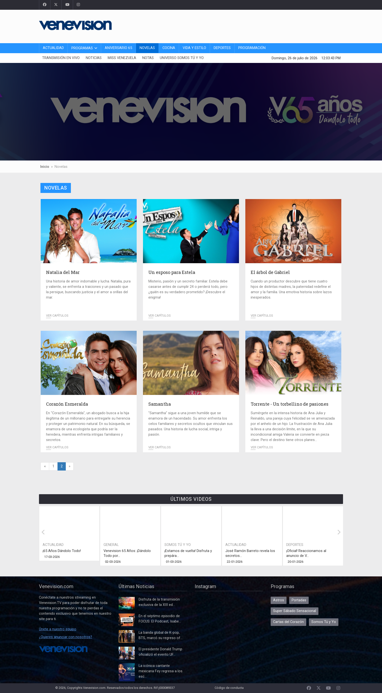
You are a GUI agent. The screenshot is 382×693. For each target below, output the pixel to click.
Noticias (94, 58)
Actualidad (53, 48)
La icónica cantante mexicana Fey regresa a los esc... (160, 671)
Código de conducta (229, 688)
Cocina (168, 48)
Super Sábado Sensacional (294, 611)
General (111, 545)
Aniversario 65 (118, 48)
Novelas (147, 48)
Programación (252, 48)
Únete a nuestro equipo (57, 629)
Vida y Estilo (194, 48)
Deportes (222, 48)
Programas (82, 48)
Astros (278, 600)
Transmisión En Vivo (61, 58)
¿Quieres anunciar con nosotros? (65, 637)
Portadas (299, 600)
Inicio (44, 167)
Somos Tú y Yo (177, 545)
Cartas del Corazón (288, 622)
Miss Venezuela (122, 58)
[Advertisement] (254, 26)
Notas (148, 58)
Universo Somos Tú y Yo (182, 58)
